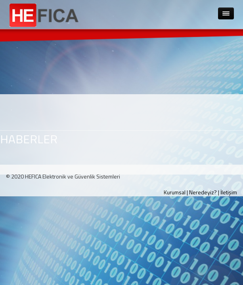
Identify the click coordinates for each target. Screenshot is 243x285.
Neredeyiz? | (204, 192)
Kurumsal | (176, 192)
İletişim (228, 192)
